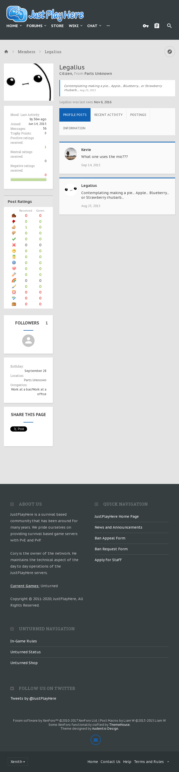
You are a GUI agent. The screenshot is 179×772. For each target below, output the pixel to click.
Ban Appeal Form (110, 538)
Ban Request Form (111, 549)
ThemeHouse (119, 725)
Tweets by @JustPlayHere (33, 698)
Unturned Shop (24, 662)
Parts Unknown (35, 380)
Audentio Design (105, 728)
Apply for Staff (108, 560)
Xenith (16, 761)
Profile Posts (75, 115)
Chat (92, 25)
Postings (138, 115)
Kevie (86, 149)
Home (12, 25)
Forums (35, 25)
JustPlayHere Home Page (117, 516)
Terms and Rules (149, 761)
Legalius (89, 185)
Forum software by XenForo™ (55, 720)
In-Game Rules (23, 641)
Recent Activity (108, 115)
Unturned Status (25, 652)
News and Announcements (118, 527)
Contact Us (110, 761)
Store (57, 25)
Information (74, 128)
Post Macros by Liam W (133, 720)
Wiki (74, 25)
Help (127, 761)
